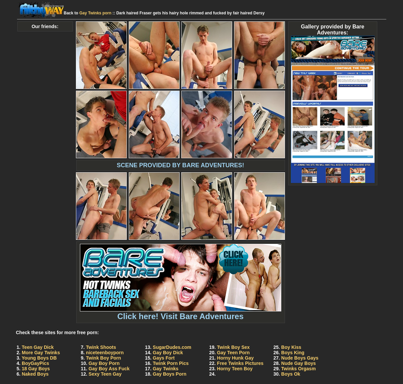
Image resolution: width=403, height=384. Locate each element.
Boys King (292, 352)
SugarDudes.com (172, 347)
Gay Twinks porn (95, 13)
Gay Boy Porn (104, 363)
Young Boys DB (39, 358)
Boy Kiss (291, 347)
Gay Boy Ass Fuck (109, 368)
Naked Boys (35, 374)
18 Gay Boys (36, 368)
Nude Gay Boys (298, 363)
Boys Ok (290, 374)
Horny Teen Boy (235, 368)
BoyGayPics (35, 363)
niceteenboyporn (105, 352)
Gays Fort (164, 358)
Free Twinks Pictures (240, 363)
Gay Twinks (166, 368)
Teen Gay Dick (38, 347)
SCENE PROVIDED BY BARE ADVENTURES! (180, 165)
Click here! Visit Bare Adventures (180, 312)
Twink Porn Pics (171, 363)
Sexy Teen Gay (105, 374)
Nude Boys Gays (299, 358)
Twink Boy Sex (233, 347)
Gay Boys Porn (169, 374)
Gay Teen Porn (233, 352)
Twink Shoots (101, 347)
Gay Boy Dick (168, 352)
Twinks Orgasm (298, 368)
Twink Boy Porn (103, 358)
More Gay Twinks (41, 352)
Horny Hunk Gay (235, 358)
